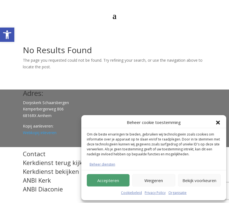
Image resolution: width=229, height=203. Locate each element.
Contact (34, 154)
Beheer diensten (102, 164)
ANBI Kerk (37, 180)
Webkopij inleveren (39, 132)
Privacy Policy (155, 192)
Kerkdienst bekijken (51, 171)
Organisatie (177, 192)
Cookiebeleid (131, 192)
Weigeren (153, 180)
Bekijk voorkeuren (199, 180)
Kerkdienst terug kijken (56, 162)
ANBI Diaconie (43, 189)
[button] (7, 35)
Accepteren (108, 180)
